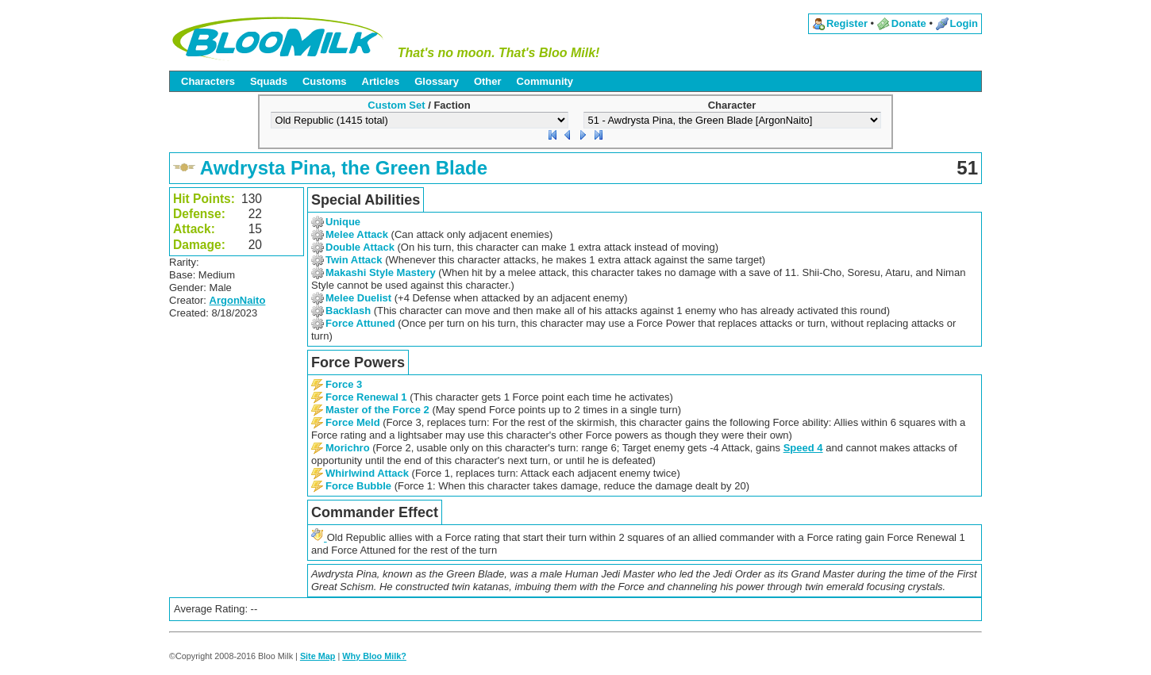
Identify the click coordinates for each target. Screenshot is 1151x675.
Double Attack (360, 247)
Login (964, 23)
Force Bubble (358, 486)
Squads (268, 81)
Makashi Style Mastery (380, 272)
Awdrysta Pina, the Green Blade (343, 167)
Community (545, 81)
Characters (208, 81)
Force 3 (343, 384)
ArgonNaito (238, 300)
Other (488, 81)
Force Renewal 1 (366, 397)
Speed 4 (803, 448)
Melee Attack (356, 234)
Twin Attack (354, 260)
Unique (342, 222)
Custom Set (396, 105)
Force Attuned (360, 323)
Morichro (347, 448)
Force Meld (352, 422)
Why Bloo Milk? (374, 656)
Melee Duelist (358, 298)
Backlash (348, 310)
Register (847, 23)
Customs (324, 81)
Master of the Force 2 (377, 410)
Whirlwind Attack (367, 473)
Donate (908, 23)
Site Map (318, 656)
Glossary (436, 81)
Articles (381, 81)
